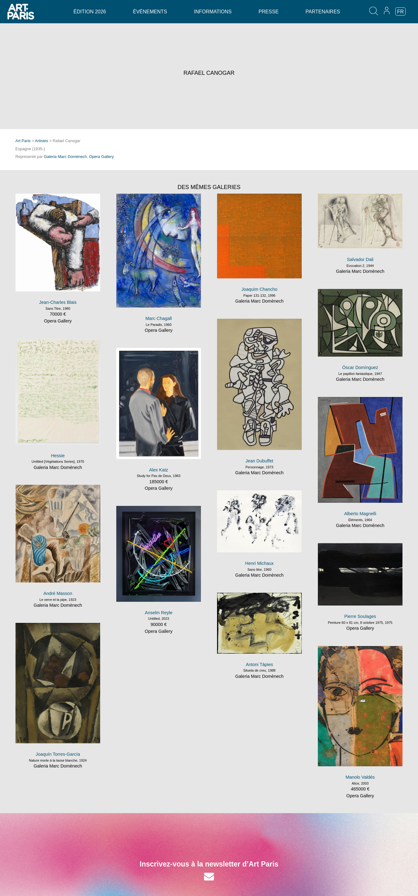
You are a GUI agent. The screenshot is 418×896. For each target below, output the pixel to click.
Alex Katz (158, 469)
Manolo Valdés (360, 777)
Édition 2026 (89, 11)
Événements (150, 11)
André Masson (57, 593)
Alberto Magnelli (360, 513)
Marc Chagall (158, 318)
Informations (212, 11)
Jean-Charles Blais (58, 302)
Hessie (58, 455)
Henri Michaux (259, 563)
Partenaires (322, 11)
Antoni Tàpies (259, 664)
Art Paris (23, 140)
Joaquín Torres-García (58, 754)
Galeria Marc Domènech (65, 156)
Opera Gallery (101, 156)
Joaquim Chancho (260, 289)
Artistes (41, 140)
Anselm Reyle (158, 612)
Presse (269, 11)
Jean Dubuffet (259, 460)
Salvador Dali (360, 259)
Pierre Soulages (360, 616)
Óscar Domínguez (360, 367)
